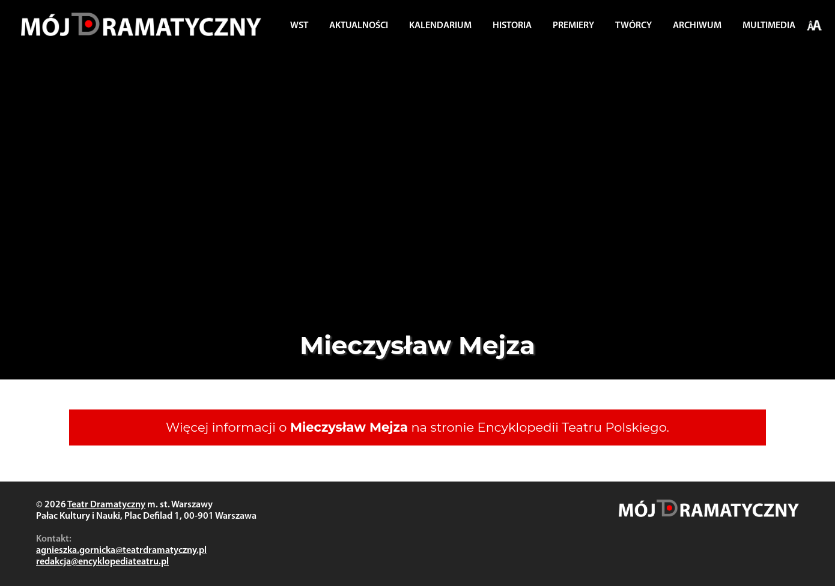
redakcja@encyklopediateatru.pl (102, 562)
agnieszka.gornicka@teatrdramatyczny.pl (121, 550)
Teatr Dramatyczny (106, 505)
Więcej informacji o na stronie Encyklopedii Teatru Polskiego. (417, 427)
